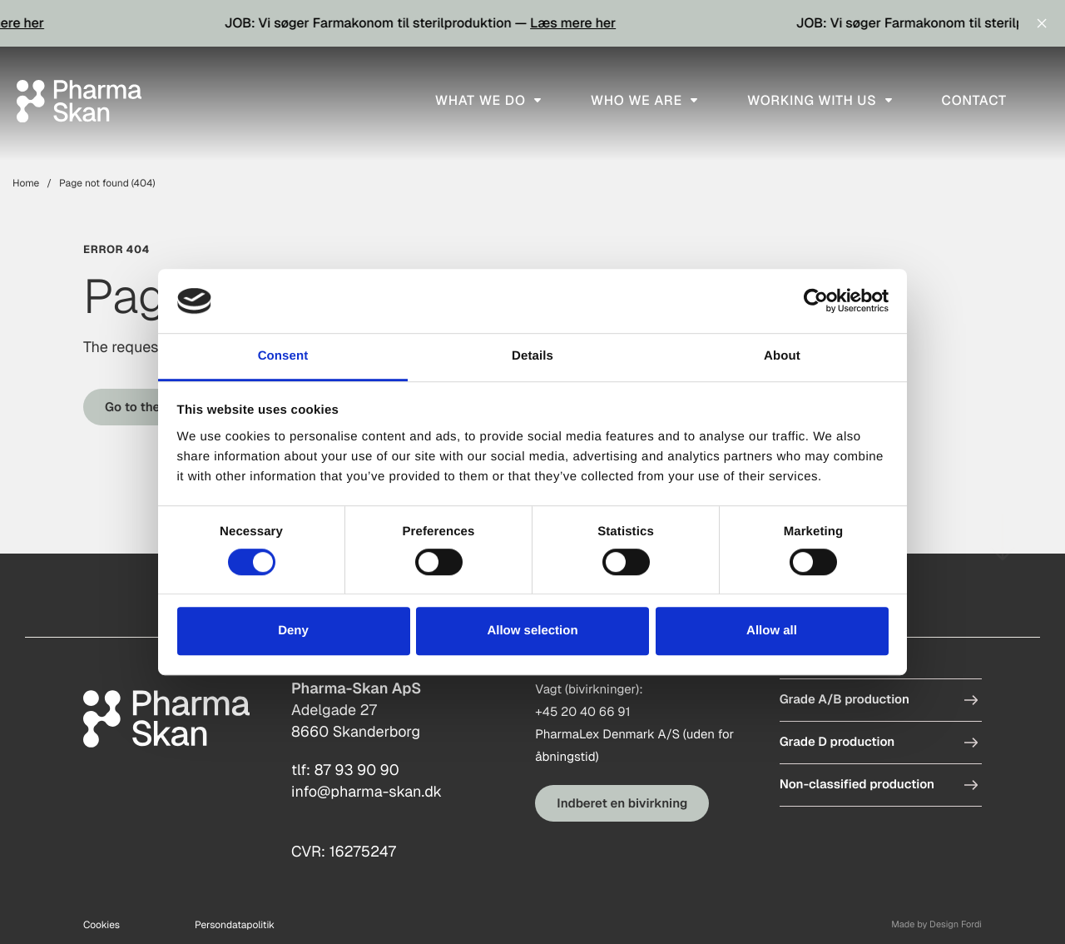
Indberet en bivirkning (622, 804)
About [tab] (782, 356)
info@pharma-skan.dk (366, 792)
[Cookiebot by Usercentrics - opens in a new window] (816, 301)
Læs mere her (596, 23)
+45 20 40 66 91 (582, 712)
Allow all (771, 631)
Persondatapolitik (235, 925)
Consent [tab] (283, 356)
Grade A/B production (844, 700)
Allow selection (532, 631)
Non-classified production (857, 784)
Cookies (101, 925)
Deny (293, 631)
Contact (974, 100)
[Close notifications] (1041, 23)
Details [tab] (532, 356)
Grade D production (837, 742)
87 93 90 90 (357, 770)
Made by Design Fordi (936, 925)
